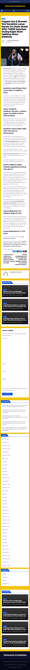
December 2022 (6, 555)
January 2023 (5, 552)
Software (4, 574)
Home (5, 664)
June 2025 (4, 465)
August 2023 (5, 529)
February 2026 (5, 439)
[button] (25, 10)
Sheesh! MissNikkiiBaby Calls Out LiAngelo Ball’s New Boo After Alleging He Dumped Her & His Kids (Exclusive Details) (21, 259)
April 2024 (4, 503)
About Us (9, 664)
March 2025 (5, 474)
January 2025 (5, 481)
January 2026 (5, 442)
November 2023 (6, 520)
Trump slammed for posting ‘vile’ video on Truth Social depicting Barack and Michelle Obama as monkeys (13, 423)
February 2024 (5, 510)
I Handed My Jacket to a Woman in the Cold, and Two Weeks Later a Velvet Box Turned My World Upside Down (14, 411)
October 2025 (5, 452)
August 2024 (5, 490)
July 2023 (4, 532)
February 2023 (5, 549)
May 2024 (4, 500)
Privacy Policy (23, 664)
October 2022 (5, 562)
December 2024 (6, 484)
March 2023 (5, 545)
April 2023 (4, 542)
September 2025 (6, 455)
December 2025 (6, 445)
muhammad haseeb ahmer (13, 40)
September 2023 (6, 526)
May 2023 (4, 539)
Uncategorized (5, 583)
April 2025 (4, 471)
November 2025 (6, 448)
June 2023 (4, 536)
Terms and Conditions (13, 667)
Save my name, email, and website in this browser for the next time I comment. (14, 389)
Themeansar (25, 661)
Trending (3, 18)
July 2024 (4, 494)
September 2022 (6, 565)
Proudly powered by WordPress (9, 661)
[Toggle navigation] (14, 11)
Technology (5, 577)
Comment (5, 338)
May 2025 (4, 468)
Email (4, 371)
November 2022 (6, 558)
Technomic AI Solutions (15, 6)
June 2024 (4, 497)
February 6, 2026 (8, 604)
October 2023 (5, 523)
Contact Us (14, 664)
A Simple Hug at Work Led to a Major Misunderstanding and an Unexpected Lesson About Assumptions (14, 417)
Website (4, 379)
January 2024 (5, 513)
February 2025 (5, 477)
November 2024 (6, 487)
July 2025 (4, 461)
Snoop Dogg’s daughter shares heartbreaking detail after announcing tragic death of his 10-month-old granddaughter (14, 429)
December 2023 (6, 516)
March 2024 (5, 507)
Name (4, 363)
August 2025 (5, 458)
